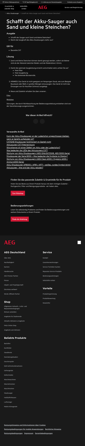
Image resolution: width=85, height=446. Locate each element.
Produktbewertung (49, 298)
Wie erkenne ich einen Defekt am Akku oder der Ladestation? (33, 147)
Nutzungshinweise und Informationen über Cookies (25, 425)
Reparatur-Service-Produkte (52, 271)
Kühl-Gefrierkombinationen (13, 366)
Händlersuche (8, 271)
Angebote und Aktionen (12, 330)
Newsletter (46, 303)
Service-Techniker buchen (51, 267)
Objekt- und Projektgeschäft (13, 285)
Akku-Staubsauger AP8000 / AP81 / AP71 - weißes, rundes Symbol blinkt (39, 164)
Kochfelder (7, 348)
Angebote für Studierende (13, 316)
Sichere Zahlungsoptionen (10, 2)
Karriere (6, 267)
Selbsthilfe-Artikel (49, 280)
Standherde (8, 352)
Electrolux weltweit (10, 289)
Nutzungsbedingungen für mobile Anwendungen (23, 429)
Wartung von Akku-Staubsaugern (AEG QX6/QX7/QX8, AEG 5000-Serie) (38, 153)
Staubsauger (8, 393)
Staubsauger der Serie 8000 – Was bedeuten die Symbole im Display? (37, 156)
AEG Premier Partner (11, 276)
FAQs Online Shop (10, 325)
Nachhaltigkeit (9, 262)
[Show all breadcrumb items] (3, 13)
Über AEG (7, 258)
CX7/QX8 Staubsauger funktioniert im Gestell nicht (29, 141)
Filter (8, 95)
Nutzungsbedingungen (13, 433)
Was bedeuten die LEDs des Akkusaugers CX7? (27, 150)
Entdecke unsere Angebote (74, 2)
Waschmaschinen (10, 379)
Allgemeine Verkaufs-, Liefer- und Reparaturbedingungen (15, 307)
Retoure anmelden (10, 312)
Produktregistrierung (50, 294)
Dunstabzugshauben (11, 357)
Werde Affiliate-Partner (12, 294)
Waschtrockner (9, 388)
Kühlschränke (8, 375)
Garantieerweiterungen (50, 262)
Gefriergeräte (8, 370)
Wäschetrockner (9, 384)
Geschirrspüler (9, 361)
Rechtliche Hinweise (53, 429)
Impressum (28, 433)
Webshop (10, 99)
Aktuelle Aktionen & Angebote (14, 321)
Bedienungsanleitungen (51, 276)
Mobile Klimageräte (10, 406)
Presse (6, 280)
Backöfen (7, 343)
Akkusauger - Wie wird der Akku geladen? (25, 167)
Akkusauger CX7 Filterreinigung (21, 144)
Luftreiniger (8, 402)
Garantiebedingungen (44, 433)
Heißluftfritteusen (10, 397)
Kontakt (45, 258)
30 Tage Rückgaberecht (30, 2)
